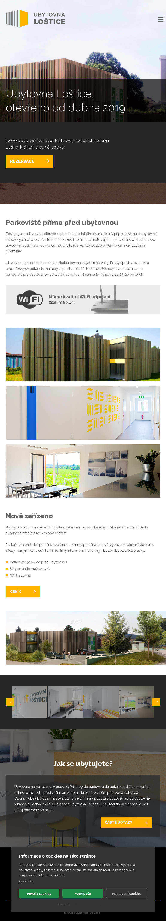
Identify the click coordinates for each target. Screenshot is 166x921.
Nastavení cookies (127, 893)
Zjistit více (26, 881)
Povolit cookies (39, 893)
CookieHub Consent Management (90, 904)
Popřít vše (83, 893)
